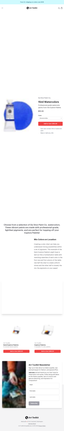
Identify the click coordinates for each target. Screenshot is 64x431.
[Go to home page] (32, 8)
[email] (44, 387)
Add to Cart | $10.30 (50, 123)
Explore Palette (40, 345)
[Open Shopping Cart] (62, 8)
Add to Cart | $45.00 (16, 351)
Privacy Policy (42, 425)
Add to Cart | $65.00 (47, 351)
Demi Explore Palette (10, 345)
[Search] (59, 8)
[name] (44, 393)
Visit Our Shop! (32, 423)
